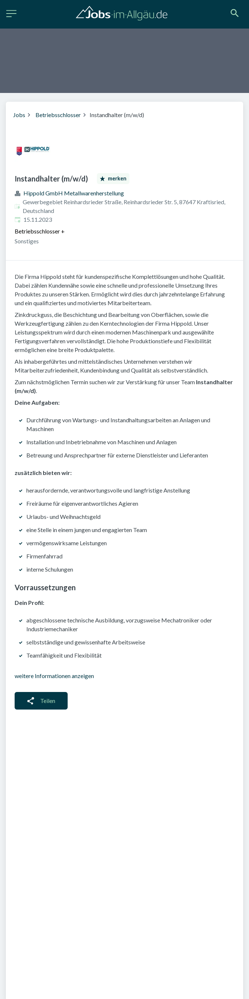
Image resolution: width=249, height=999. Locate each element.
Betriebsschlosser (58, 114)
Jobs (19, 114)
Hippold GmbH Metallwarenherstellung (73, 193)
